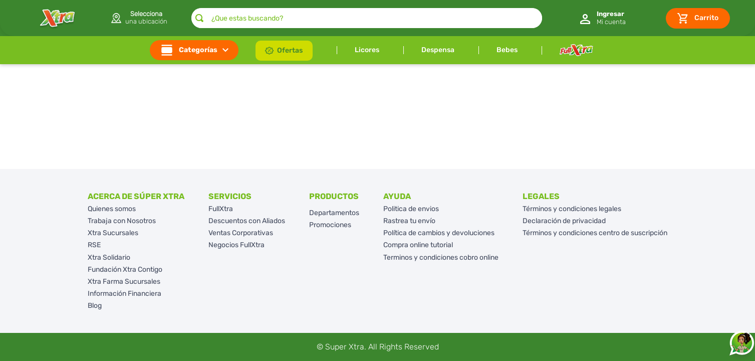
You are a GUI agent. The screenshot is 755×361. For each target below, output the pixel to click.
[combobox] (366, 18)
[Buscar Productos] (199, 18)
